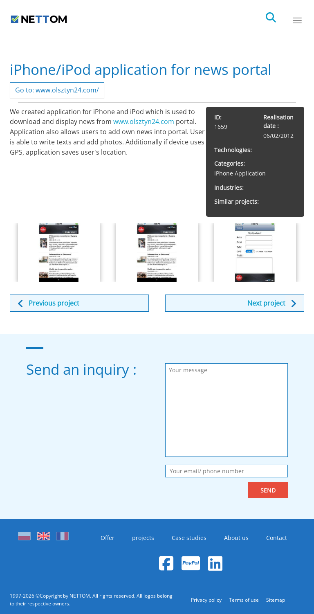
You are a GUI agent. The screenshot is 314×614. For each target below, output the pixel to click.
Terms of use (244, 599)
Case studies (189, 538)
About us (236, 538)
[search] (278, 15)
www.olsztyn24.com (143, 121)
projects (143, 538)
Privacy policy (207, 599)
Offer (107, 538)
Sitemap (275, 599)
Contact (276, 538)
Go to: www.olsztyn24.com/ (57, 89)
